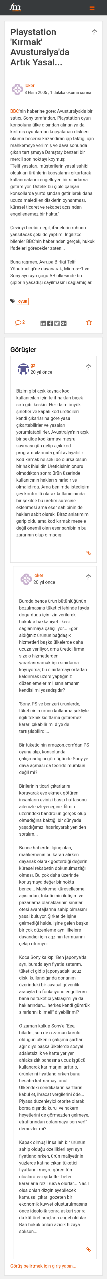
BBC (14, 111)
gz (33, 365)
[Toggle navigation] (92, 7)
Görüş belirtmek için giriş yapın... (43, 1266)
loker (30, 85)
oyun (22, 301)
